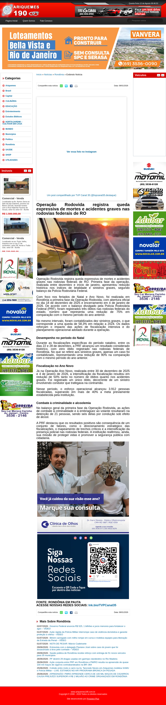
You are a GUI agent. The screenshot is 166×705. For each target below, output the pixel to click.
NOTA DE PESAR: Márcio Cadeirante (68, 643)
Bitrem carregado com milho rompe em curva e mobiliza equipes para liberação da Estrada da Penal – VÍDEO (82, 639)
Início (39, 74)
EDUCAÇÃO (11, 106)
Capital (9, 96)
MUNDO (9, 129)
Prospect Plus (93, 699)
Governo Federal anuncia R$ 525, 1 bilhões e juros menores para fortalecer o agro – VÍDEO (81, 627)
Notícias (48, 74)
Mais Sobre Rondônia (55, 621)
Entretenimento (13, 111)
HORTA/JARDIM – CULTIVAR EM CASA (12, 123)
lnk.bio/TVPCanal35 (102, 605)
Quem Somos (29, 21)
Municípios (11, 134)
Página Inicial (11, 21)
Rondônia (10, 144)
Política (9, 139)
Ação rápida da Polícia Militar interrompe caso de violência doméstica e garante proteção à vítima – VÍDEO (82, 633)
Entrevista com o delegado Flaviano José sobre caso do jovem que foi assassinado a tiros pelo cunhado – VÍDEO (77, 648)
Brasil (8, 91)
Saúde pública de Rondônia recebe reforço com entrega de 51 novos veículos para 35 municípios (81, 654)
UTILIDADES (12, 160)
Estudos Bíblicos (14, 116)
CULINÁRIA (11, 101)
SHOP (8, 155)
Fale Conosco (46, 21)
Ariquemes (11, 85)
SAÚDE (9, 150)
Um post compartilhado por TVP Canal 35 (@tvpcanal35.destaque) (81, 195)
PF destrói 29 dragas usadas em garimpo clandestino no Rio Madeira (83, 659)
